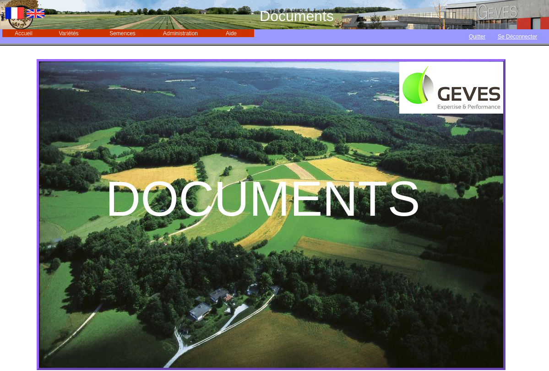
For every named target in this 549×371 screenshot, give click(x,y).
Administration (180, 33)
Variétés (68, 33)
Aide (231, 33)
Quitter (477, 36)
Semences (122, 33)
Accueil (24, 33)
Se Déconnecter (517, 36)
